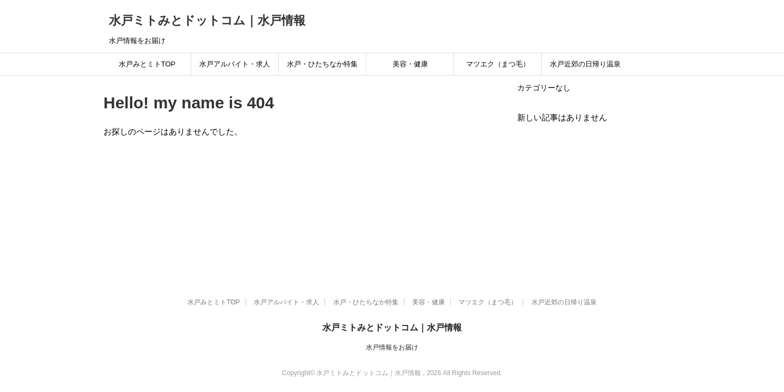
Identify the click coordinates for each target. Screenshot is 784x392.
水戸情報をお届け (392, 347)
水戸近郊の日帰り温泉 (585, 64)
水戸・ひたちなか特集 (322, 64)
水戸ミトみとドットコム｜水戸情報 (207, 20)
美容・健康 (410, 64)
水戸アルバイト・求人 (234, 64)
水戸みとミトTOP (147, 64)
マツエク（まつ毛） (498, 64)
